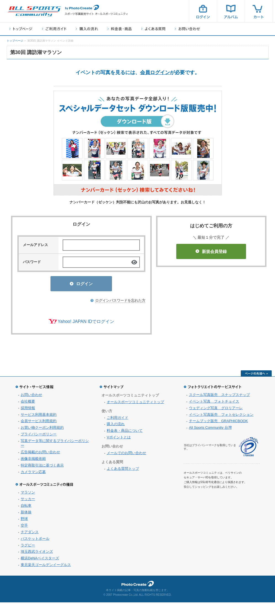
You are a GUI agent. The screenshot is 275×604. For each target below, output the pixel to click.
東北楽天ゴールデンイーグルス (46, 566)
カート (259, 11)
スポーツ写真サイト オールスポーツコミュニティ (34, 11)
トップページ (21, 29)
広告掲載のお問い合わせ (40, 454)
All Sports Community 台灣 (210, 429)
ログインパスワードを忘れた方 (120, 302)
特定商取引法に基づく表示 (42, 467)
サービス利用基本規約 (39, 416)
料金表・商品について (125, 432)
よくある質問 (153, 29)
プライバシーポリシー (39, 436)
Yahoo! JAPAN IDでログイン (86, 323)
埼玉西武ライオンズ (37, 553)
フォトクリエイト (137, 585)
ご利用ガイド (54, 29)
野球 (24, 520)
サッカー (28, 500)
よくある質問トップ (123, 470)
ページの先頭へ (256, 375)
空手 (24, 527)
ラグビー (28, 547)
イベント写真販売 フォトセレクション (221, 416)
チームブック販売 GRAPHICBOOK (218, 422)
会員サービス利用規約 (39, 422)
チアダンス (30, 534)
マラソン (28, 494)
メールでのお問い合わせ (126, 454)
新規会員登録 (211, 251)
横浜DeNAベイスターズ (40, 560)
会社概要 (28, 403)
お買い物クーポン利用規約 (42, 429)
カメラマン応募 (33, 473)
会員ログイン (155, 72)
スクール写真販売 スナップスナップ (219, 396)
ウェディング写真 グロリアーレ (216, 410)
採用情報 (28, 410)
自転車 (26, 507)
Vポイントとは (119, 439)
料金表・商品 (119, 29)
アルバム (231, 11)
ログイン (203, 11)
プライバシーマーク (248, 448)
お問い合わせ (187, 29)
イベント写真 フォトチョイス (214, 403)
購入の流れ (86, 29)
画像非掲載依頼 (33, 460)
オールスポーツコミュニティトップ (135, 403)
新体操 (26, 514)
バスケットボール (35, 540)
